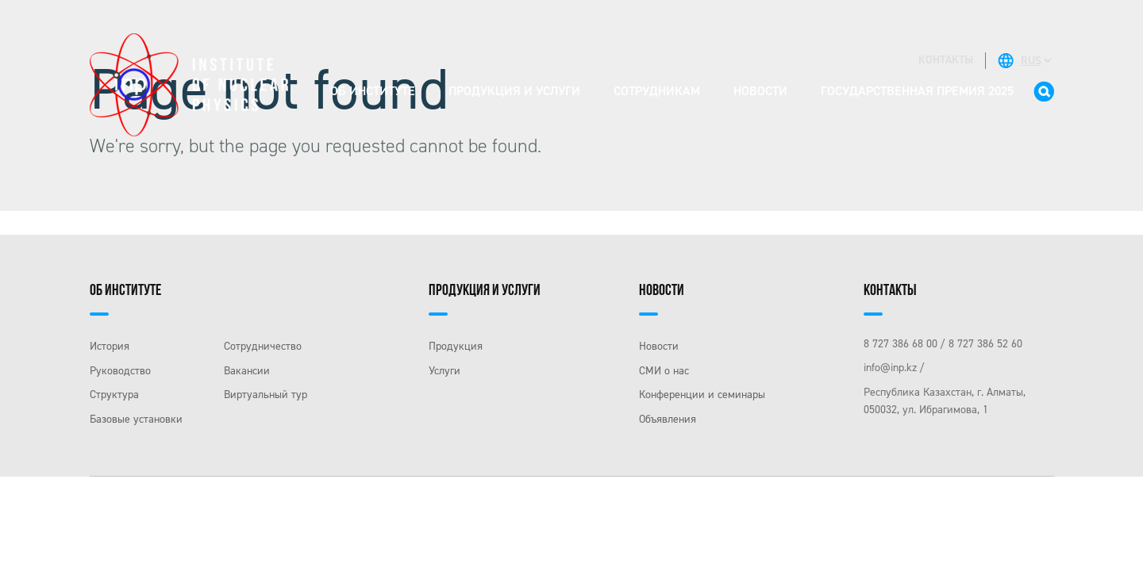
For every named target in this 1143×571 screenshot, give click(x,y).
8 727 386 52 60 (985, 343)
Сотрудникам (657, 90)
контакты (945, 59)
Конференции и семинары (702, 394)
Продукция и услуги (514, 90)
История (109, 346)
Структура (114, 394)
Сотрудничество (263, 346)
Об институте (372, 90)
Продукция (456, 346)
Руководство (120, 370)
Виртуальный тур (265, 394)
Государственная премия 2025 (917, 90)
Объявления (667, 419)
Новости (760, 90)
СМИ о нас (664, 370)
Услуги (444, 370)
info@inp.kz (890, 367)
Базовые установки (136, 419)
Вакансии (247, 370)
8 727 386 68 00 (900, 343)
